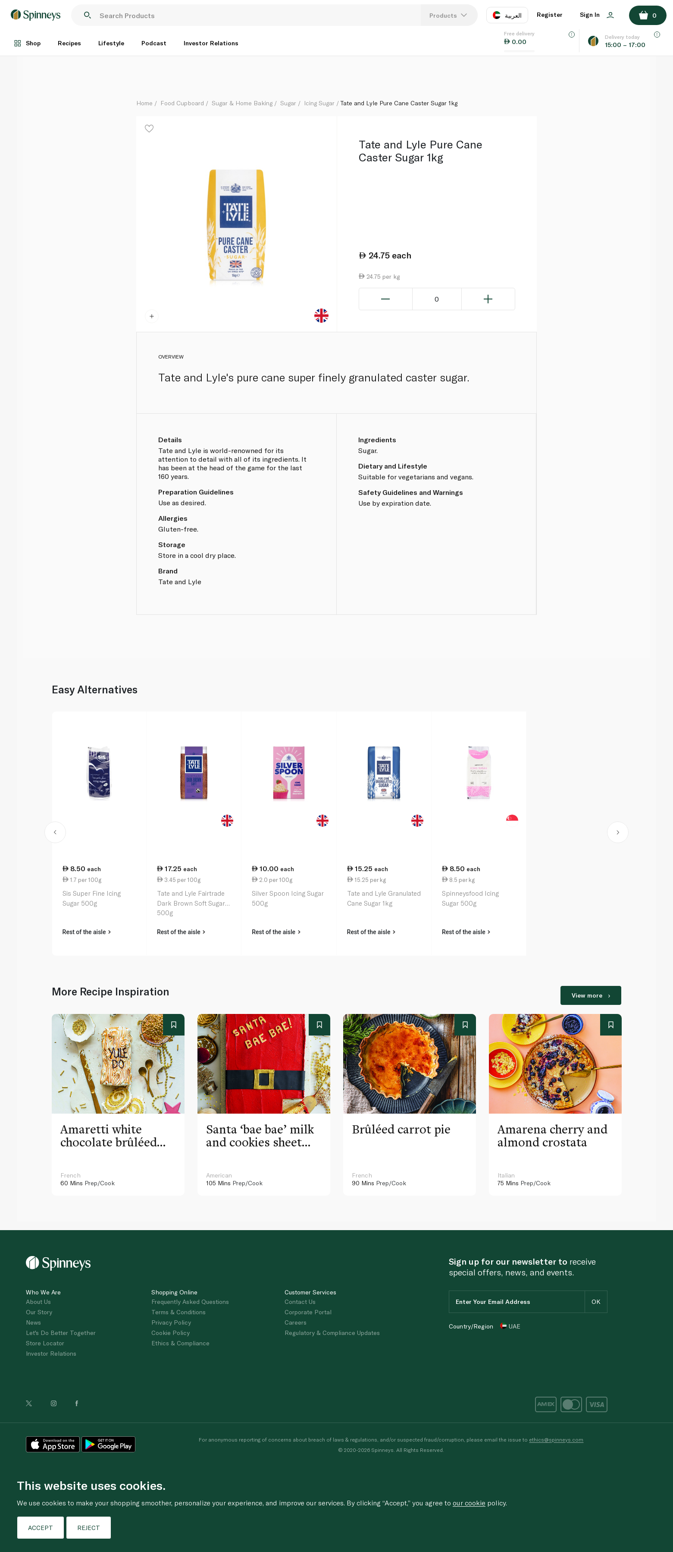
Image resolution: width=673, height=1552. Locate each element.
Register (550, 14)
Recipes (69, 43)
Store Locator (45, 1343)
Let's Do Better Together (61, 1332)
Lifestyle (111, 43)
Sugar (288, 103)
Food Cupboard (182, 103)
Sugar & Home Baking (242, 103)
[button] (55, 833)
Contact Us (300, 1301)
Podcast (153, 43)
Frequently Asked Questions (190, 1301)
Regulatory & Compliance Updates (332, 1332)
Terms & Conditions (178, 1312)
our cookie (469, 1502)
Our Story (39, 1312)
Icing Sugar (319, 103)
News (33, 1322)
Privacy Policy (171, 1322)
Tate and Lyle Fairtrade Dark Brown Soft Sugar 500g (191, 902)
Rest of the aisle (87, 932)
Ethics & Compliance (180, 1343)
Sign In (597, 14)
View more (591, 995)
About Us (38, 1301)
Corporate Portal (308, 1312)
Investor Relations (211, 43)
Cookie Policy (170, 1332)
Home (144, 103)
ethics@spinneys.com (556, 1439)
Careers (296, 1322)
